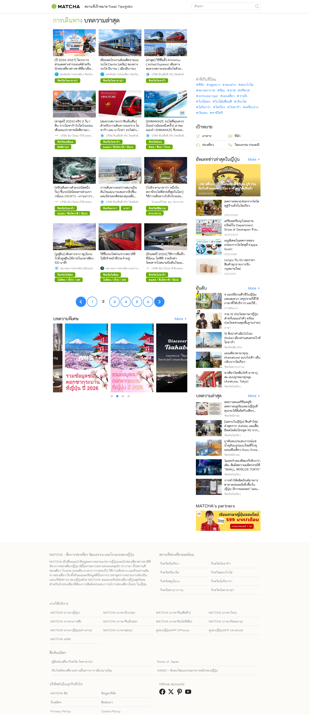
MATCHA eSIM (61, 619)
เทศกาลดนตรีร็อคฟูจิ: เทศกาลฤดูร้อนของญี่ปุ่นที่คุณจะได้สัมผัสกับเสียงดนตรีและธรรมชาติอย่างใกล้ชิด (241, 410)
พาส (233, 90)
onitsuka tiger (208, 95)
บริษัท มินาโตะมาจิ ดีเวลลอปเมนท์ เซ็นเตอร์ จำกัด (76, 135)
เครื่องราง (251, 107)
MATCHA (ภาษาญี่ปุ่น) (65, 592)
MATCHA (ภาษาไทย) (223, 592)
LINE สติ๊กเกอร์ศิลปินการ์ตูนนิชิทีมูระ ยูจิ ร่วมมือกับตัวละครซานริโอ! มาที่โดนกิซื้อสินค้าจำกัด (227, 188)
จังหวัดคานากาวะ (171, 570)
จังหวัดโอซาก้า (221, 543)
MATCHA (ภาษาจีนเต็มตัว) (173, 592)
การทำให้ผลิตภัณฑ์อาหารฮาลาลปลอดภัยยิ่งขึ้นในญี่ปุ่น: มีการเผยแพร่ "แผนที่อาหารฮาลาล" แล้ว (241, 486)
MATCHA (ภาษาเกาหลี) (66, 601)
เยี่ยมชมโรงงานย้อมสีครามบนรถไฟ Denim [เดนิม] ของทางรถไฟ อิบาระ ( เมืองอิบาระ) (119, 64)
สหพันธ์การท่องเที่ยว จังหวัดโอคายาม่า (76, 74)
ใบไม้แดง (204, 101)
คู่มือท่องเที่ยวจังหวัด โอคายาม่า (72, 641)
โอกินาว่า (204, 107)
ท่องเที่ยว (205, 145)
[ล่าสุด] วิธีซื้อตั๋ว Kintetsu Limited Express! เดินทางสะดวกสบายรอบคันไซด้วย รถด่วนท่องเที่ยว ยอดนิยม (163, 66)
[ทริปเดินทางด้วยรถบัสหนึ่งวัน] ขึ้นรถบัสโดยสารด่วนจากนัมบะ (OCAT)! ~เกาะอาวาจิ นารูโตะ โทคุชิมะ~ (74, 193)
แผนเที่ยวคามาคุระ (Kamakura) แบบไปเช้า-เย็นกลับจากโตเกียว (242, 357)
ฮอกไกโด (247, 84)
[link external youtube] (189, 672)
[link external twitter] (172, 672)
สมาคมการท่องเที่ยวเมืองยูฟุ (76, 268)
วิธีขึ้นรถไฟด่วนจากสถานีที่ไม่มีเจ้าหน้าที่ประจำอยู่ (117, 256)
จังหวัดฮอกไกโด (221, 552)
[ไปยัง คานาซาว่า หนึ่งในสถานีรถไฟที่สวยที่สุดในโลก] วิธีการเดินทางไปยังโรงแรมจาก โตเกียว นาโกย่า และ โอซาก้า (164, 196)
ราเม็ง (243, 95)
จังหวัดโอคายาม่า (222, 570)
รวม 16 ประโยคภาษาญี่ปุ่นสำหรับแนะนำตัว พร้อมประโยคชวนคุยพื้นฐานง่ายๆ (242, 318)
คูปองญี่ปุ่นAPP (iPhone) (172, 610)
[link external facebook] (163, 672)
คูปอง (151, 6)
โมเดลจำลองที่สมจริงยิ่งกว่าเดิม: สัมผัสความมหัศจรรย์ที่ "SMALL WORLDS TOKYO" (242, 465)
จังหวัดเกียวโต (169, 552)
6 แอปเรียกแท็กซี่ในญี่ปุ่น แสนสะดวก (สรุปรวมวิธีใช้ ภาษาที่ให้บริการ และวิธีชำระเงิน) (241, 300)
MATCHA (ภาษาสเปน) (117, 610)
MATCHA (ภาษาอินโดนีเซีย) (174, 601)
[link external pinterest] (180, 672)
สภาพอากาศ (206, 90)
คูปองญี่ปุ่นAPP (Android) (226, 610)
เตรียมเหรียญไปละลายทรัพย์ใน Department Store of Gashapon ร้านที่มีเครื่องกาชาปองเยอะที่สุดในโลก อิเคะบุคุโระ (242, 229)
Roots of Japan (168, 641)
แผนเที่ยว (229, 95)
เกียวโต (241, 101)
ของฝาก (230, 84)
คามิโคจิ (217, 112)
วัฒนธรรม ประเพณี (243, 145)
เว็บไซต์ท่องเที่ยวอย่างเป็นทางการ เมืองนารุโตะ (82, 650)
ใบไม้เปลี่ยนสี (223, 101)
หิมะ (222, 90)
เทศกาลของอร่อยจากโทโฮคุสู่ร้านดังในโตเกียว (241, 203)
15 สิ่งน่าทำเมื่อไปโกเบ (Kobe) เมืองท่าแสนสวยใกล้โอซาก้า (242, 337)
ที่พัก (201, 84)
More (179, 318)
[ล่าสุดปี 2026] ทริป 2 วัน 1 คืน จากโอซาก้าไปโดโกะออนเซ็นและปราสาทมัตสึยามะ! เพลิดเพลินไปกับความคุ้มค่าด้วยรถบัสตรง (74, 129)
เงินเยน (203, 112)
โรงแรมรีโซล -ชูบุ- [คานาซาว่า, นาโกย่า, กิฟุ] (168, 201)
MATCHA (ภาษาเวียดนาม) (226, 601)
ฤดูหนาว (214, 84)
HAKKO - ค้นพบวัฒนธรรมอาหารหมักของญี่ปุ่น (187, 650)
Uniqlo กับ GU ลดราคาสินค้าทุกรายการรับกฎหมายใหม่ (239, 264)
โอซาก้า (235, 107)
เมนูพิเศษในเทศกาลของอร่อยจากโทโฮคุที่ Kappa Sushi (240, 244)
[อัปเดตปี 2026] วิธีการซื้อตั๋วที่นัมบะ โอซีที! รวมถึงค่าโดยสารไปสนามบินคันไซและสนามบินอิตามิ (165, 260)
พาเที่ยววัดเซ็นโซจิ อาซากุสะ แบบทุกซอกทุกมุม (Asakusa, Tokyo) (241, 377)
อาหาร (203, 136)
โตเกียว (220, 107)
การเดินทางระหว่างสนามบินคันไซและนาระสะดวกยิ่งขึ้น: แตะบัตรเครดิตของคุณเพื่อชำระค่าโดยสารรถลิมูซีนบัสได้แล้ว (120, 196)
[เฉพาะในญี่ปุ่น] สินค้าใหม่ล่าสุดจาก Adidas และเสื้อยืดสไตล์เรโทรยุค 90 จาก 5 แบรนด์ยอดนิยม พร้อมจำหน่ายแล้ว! (242, 430)
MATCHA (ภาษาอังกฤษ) (119, 592)
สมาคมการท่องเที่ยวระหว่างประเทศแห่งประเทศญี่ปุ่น (122, 268)
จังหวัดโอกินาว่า (221, 561)
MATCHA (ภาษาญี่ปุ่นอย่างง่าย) (71, 610)
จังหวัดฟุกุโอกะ (170, 561)
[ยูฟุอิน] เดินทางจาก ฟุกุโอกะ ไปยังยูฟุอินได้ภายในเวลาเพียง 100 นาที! (74, 258)
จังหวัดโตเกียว (169, 543)
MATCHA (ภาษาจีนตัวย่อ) (120, 601)
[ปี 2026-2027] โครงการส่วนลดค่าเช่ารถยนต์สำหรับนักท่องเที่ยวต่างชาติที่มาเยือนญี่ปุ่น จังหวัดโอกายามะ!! (74, 66)
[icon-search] (257, 6)
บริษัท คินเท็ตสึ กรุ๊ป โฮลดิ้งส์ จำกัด (168, 74)
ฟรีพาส (245, 90)
